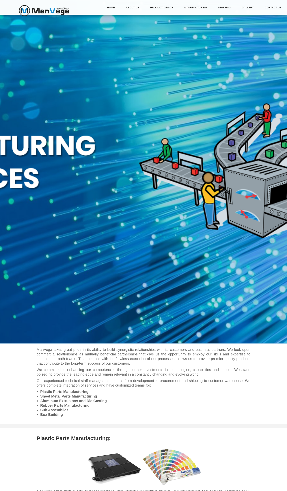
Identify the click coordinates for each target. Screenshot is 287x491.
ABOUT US (132, 7)
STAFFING (224, 7)
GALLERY (248, 7)
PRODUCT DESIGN (161, 7)
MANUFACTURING (195, 7)
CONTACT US (273, 7)
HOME (111, 7)
